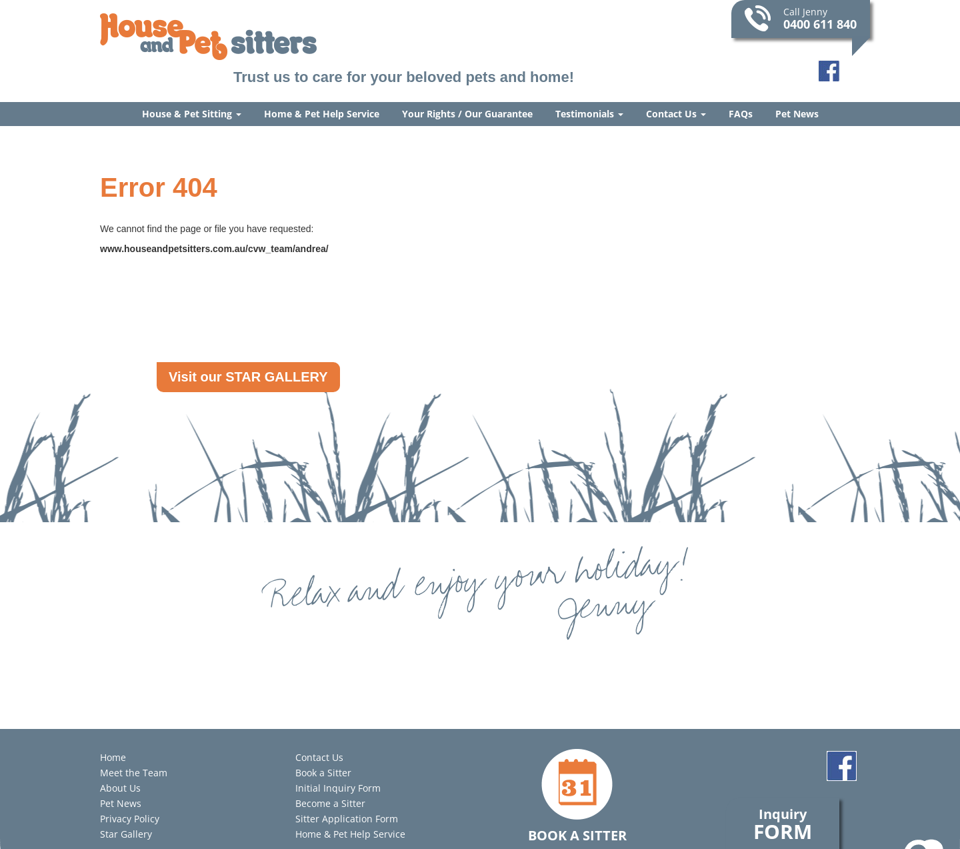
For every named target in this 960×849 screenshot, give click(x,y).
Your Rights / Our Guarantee (467, 113)
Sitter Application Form (346, 818)
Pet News (797, 113)
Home (113, 757)
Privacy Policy (129, 818)
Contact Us (676, 113)
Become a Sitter (330, 803)
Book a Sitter (323, 772)
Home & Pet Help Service (321, 113)
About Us (120, 788)
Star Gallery (126, 834)
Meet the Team (133, 772)
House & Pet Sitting (191, 113)
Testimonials (589, 113)
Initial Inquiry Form (338, 788)
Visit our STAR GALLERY (248, 376)
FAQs (741, 113)
